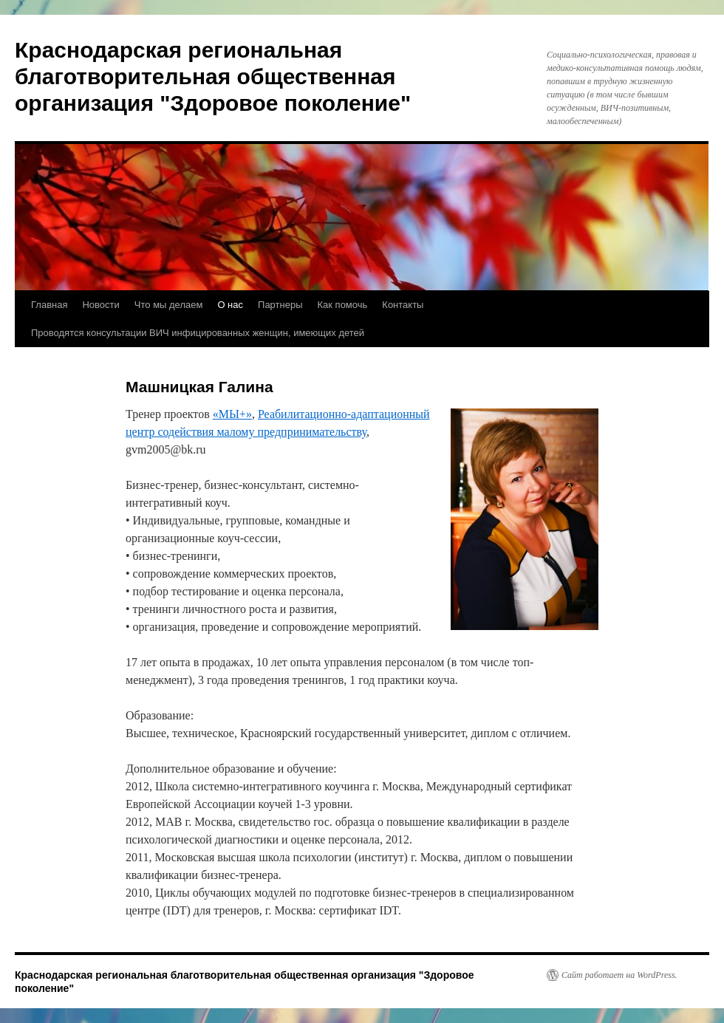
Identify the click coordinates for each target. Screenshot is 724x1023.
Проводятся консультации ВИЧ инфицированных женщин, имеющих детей (197, 332)
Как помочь (343, 304)
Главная (49, 304)
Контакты (402, 304)
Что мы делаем (168, 304)
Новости (100, 304)
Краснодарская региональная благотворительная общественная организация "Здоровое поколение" (213, 76)
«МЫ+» (232, 414)
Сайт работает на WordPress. (619, 975)
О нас (230, 304)
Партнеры (280, 304)
